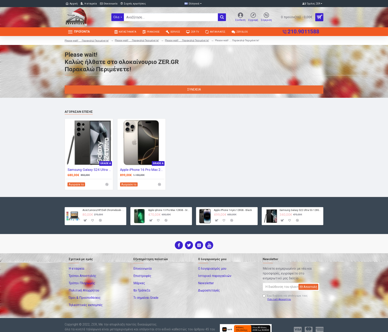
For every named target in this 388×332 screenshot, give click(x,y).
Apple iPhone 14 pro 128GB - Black (233, 210)
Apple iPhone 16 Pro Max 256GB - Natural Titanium (142, 170)
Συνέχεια (194, 89)
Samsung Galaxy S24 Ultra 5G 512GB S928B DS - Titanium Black (89, 170)
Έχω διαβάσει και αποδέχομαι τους (285, 297)
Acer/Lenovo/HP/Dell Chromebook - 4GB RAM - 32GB (103, 210)
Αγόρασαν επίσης (79, 112)
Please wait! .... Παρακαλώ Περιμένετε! (87, 40)
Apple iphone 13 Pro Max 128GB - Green (169, 210)
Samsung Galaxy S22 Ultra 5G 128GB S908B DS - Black (300, 210)
